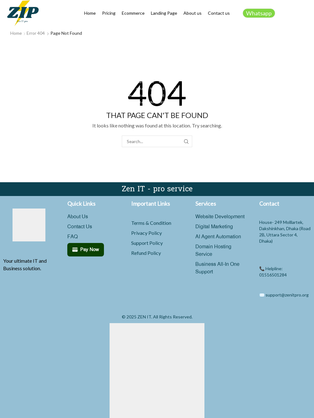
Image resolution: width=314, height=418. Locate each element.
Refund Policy (146, 253)
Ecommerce (133, 13)
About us (192, 13)
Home (90, 13)
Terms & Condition (151, 223)
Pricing (109, 13)
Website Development (220, 216)
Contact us (219, 13)
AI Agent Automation (218, 236)
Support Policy (147, 243)
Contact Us (79, 226)
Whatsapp (259, 13)
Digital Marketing (214, 226)
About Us (77, 216)
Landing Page (164, 13)
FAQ (72, 236)
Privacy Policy (146, 233)
